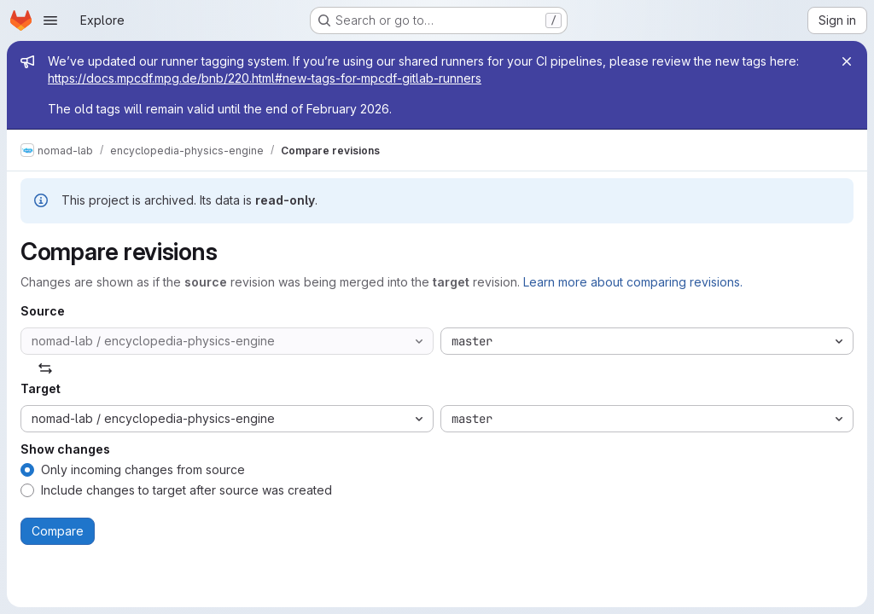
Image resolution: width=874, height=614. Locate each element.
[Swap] (45, 368)
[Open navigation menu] (50, 20)
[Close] (846, 61)
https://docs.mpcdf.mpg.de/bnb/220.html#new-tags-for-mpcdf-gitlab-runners (264, 78)
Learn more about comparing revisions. (633, 282)
